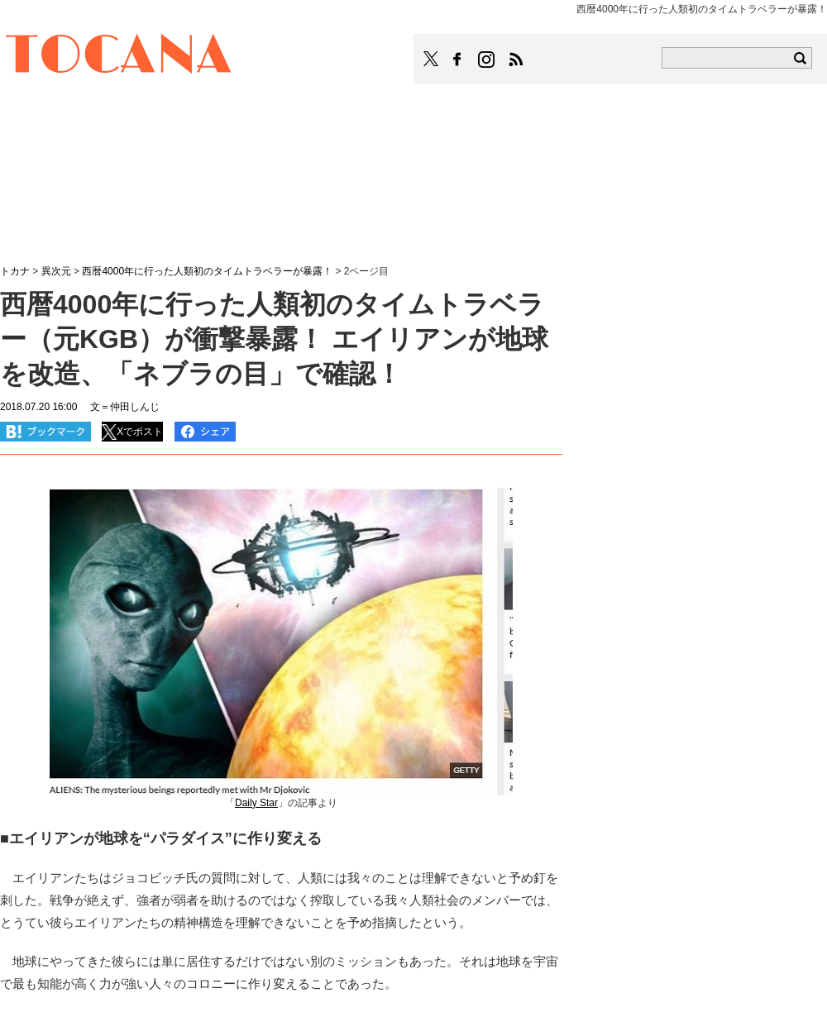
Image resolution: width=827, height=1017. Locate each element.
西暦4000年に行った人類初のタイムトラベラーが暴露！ (207, 271)
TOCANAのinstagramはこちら (487, 59)
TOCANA (119, 56)
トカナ (15, 271)
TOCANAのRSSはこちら (516, 59)
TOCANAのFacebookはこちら (457, 59)
